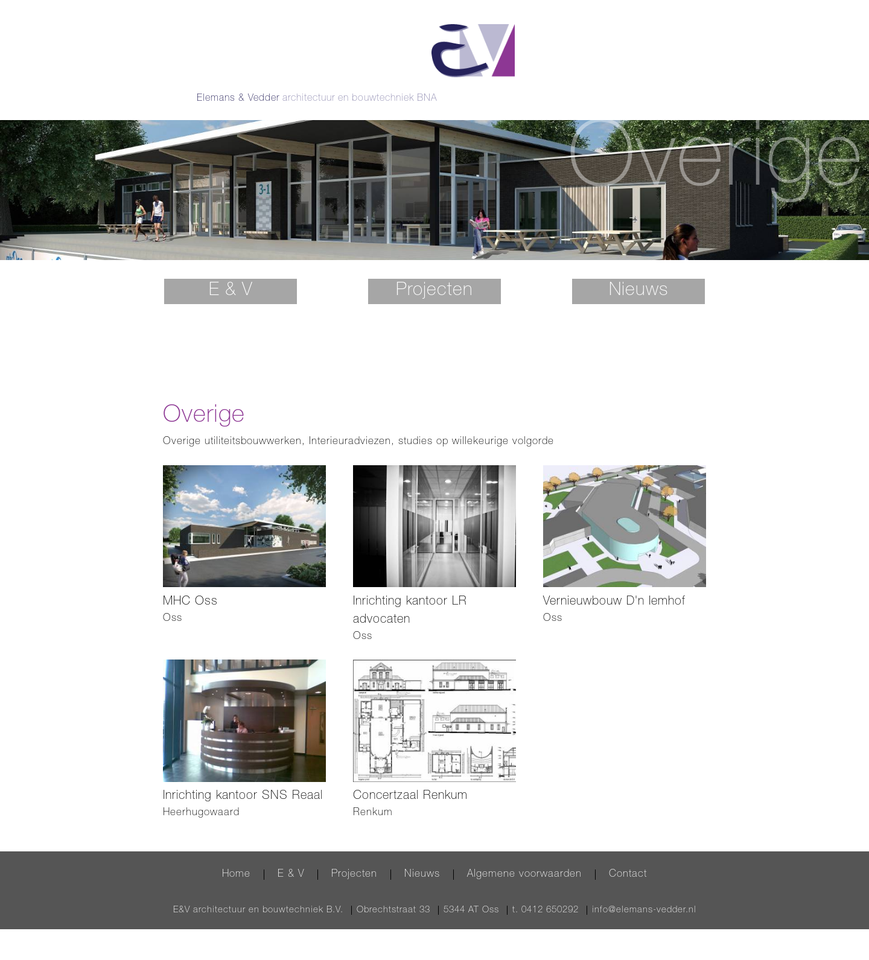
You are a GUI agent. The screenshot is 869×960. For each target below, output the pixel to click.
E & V (231, 273)
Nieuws (638, 273)
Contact (628, 856)
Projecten (434, 273)
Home (236, 856)
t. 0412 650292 (545, 892)
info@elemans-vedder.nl (644, 892)
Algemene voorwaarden (524, 856)
